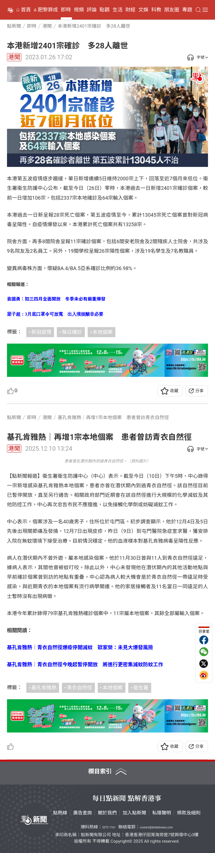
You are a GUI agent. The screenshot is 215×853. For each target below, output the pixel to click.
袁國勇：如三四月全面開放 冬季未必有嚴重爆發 (56, 299)
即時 (66, 9)
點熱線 (60, 813)
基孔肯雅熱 (44, 688)
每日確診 (72, 332)
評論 (92, 9)
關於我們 (107, 813)
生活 (118, 9)
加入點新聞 (134, 813)
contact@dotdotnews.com (156, 827)
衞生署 (140, 688)
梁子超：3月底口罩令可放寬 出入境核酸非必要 (55, 314)
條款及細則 (188, 813)
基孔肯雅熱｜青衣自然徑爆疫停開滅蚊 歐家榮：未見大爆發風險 (80, 647)
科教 (156, 9)
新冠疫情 (41, 332)
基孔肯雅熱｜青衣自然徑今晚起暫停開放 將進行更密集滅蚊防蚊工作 (85, 664)
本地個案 (103, 332)
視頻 (79, 9)
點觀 (105, 9)
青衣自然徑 (79, 688)
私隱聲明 (161, 813)
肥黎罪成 (48, 9)
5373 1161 (108, 827)
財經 (130, 9)
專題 (187, 9)
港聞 (14, 57)
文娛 (143, 9)
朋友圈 (171, 9)
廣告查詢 (82, 813)
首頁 (26, 9)
